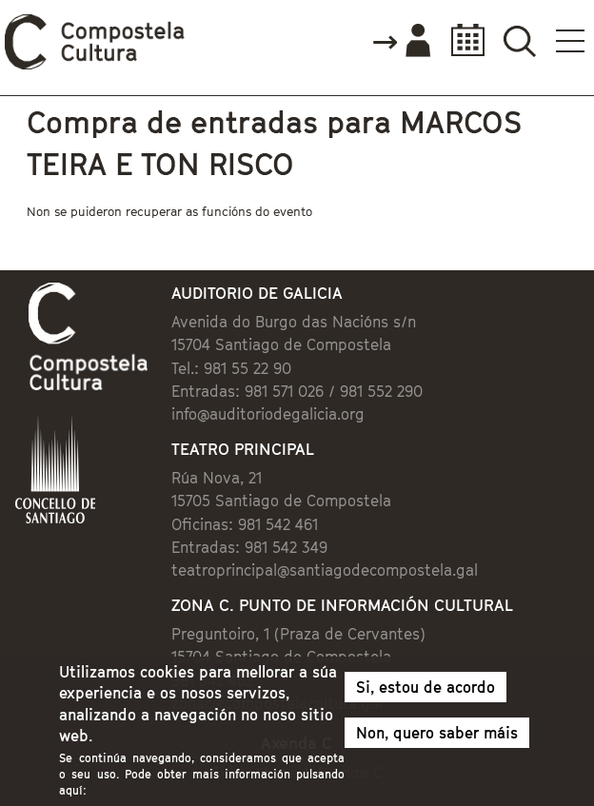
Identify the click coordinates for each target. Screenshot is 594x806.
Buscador (519, 40)
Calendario (462, 40)
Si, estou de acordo (425, 693)
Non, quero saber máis (437, 739)
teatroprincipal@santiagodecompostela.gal (324, 570)
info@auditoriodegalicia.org (268, 413)
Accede (400, 42)
